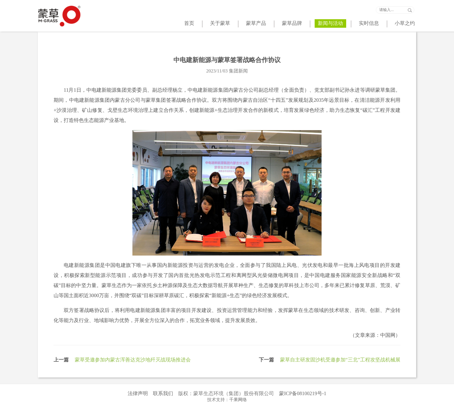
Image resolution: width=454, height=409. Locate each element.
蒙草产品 (256, 23)
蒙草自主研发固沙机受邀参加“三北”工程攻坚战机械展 (340, 359)
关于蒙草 (220, 23)
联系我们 (163, 393)
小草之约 (405, 23)
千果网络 (238, 399)
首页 (189, 23)
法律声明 (138, 393)
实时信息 (369, 23)
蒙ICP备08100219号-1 (302, 393)
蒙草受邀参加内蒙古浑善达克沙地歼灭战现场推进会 (133, 359)
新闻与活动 (330, 23)
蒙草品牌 (292, 23)
